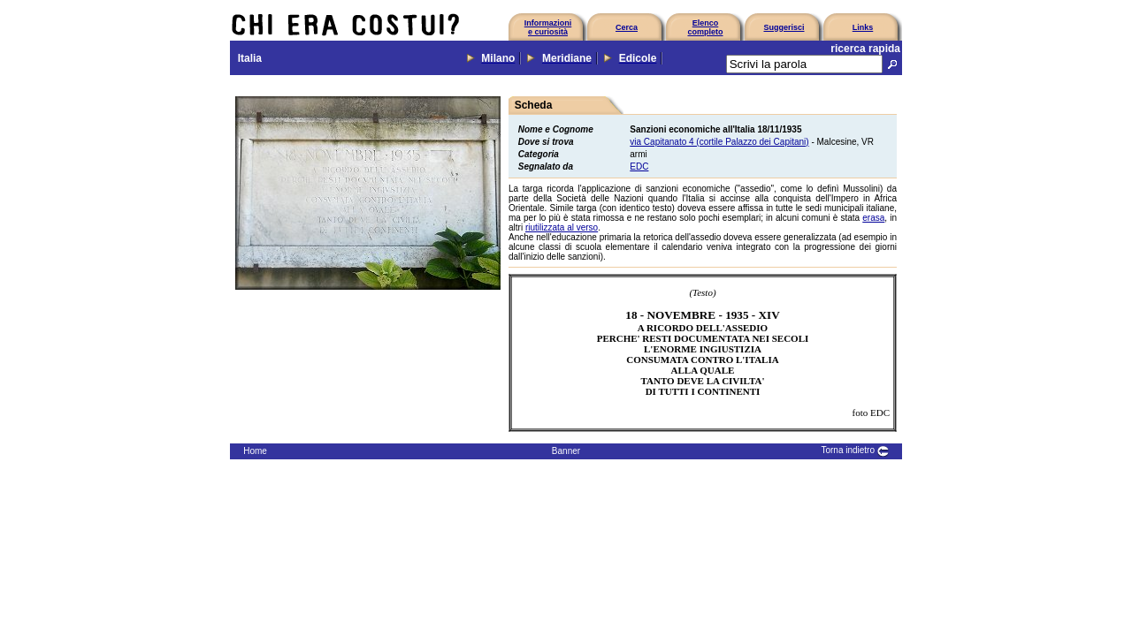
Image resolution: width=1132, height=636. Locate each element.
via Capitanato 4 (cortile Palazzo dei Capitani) (719, 142)
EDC (639, 166)
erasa (873, 218)
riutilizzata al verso (561, 227)
